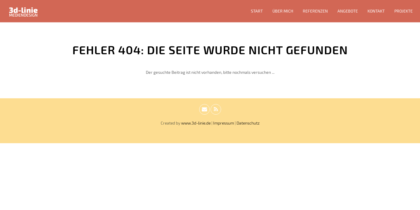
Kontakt (376, 10)
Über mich (282, 10)
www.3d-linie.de (196, 122)
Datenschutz (248, 122)
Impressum (223, 122)
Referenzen (315, 10)
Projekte (403, 10)
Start (257, 10)
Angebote (347, 10)
